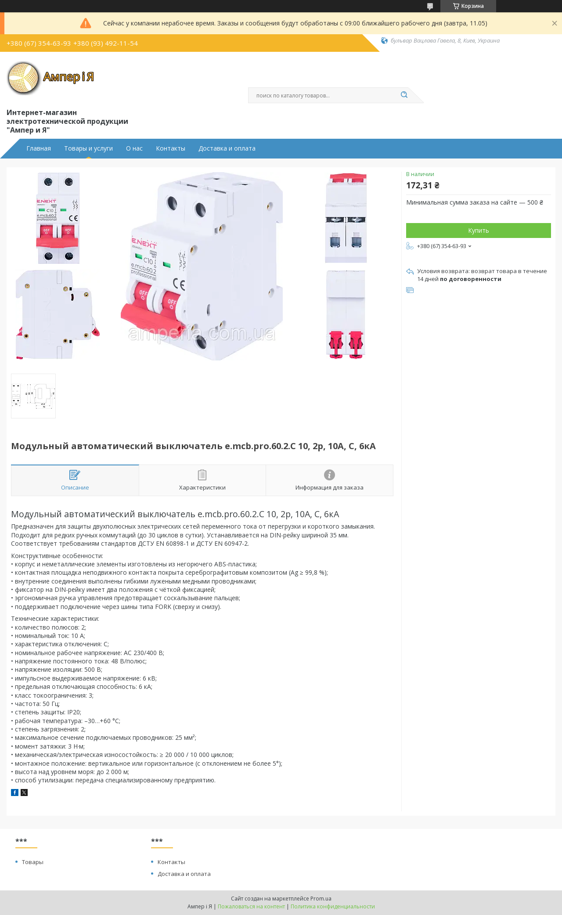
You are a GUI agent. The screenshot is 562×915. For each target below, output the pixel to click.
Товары (32, 862)
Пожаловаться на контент (251, 906)
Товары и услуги (88, 148)
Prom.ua (320, 898)
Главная (38, 148)
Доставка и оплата (227, 148)
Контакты (170, 148)
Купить (478, 230)
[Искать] (404, 95)
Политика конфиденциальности (333, 906)
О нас (134, 148)
